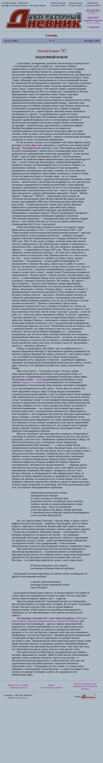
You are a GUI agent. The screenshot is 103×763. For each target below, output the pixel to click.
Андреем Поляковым (67, 621)
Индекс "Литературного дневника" (51, 686)
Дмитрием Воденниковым (41, 621)
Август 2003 (11, 41)
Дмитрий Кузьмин (48, 50)
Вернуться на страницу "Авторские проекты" (18, 686)
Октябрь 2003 (92, 41)
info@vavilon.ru (21, 698)
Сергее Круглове (33, 145)
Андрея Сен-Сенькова (33, 382)
